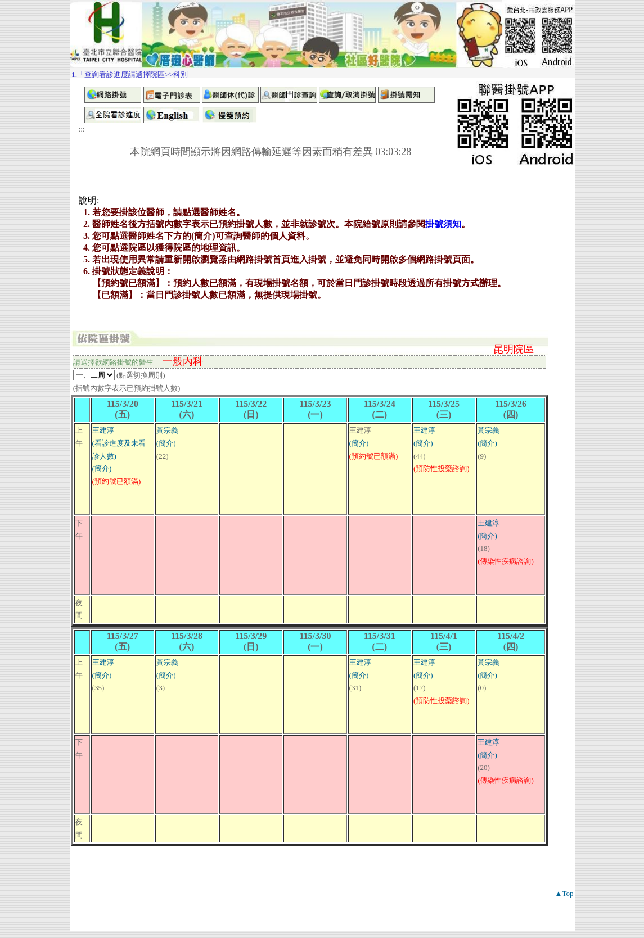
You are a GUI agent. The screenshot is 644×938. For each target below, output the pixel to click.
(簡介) (102, 468)
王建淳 (103, 430)
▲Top (564, 893)
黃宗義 (167, 430)
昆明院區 (513, 349)
